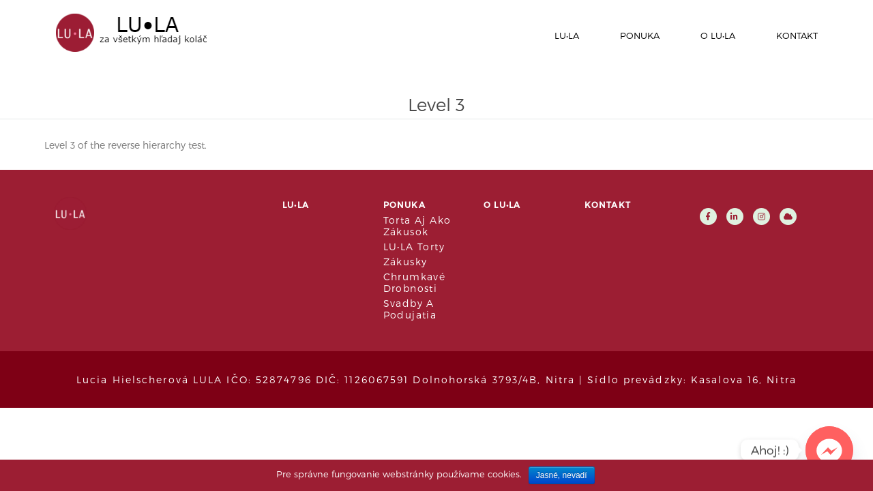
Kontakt (797, 35)
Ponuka (640, 35)
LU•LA (566, 35)
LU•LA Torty (414, 246)
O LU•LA (717, 35)
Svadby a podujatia (410, 309)
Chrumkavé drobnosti (414, 282)
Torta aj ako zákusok (417, 225)
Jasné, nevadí (561, 475)
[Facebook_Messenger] (829, 450)
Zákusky (405, 261)
